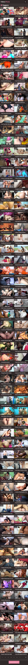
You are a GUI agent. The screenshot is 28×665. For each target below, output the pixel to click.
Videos (5, 2)
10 (25, 657)
